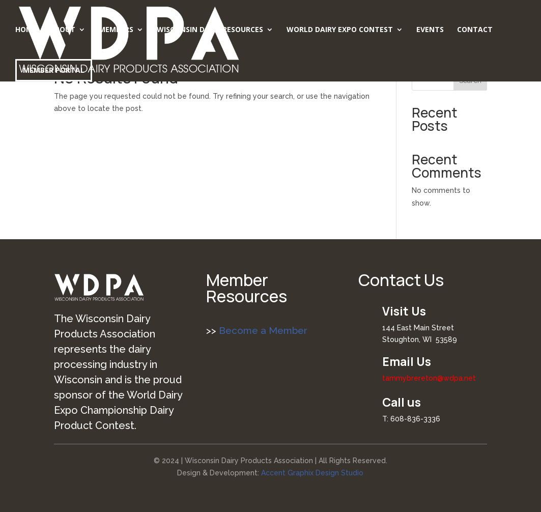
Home (26, 30)
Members (116, 30)
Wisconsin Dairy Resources (210, 30)
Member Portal (53, 70)
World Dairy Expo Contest (340, 30)
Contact (475, 30)
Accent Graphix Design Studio (312, 473)
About (62, 30)
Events (430, 30)
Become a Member (261, 330)
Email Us (406, 361)
